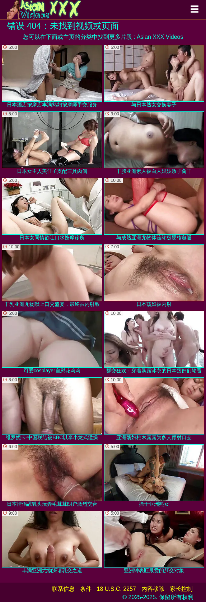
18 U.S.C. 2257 (116, 589)
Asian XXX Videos (160, 37)
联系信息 (63, 589)
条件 (86, 589)
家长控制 (181, 589)
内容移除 (152, 589)
